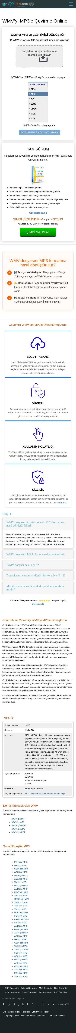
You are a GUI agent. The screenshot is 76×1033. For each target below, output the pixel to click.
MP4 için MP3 (20, 862)
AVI (33, 99)
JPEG (34, 108)
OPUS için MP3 (21, 899)
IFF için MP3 (20, 865)
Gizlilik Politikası (22, 1012)
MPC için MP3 (21, 885)
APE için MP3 (20, 963)
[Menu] (71, 4)
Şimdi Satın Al (38, 232)
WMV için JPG (18, 829)
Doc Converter (61, 988)
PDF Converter (12, 988)
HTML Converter (12, 992)
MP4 (33, 89)
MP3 (33, 94)
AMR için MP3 (21, 933)
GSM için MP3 (21, 869)
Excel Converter (29, 992)
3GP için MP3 (20, 905)
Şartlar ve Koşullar (40, 1012)
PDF (33, 118)
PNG (33, 113)
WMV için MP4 (18, 819)
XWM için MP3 (21, 902)
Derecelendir (38, 604)
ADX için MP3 (20, 879)
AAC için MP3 (20, 872)
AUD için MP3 (20, 889)
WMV (33, 104)
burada (62, 502)
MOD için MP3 (21, 892)
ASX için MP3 (20, 895)
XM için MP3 (20, 882)
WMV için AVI (18, 822)
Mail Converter (46, 988)
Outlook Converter (29, 988)
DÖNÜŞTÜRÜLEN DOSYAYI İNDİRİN (39, 132)
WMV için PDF (18, 832)
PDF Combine (60, 992)
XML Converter (45, 992)
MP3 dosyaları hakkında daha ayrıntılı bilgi (45, 793)
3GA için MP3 (20, 916)
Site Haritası (8, 1012)
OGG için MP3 (21, 966)
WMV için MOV (19, 825)
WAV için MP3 (21, 875)
